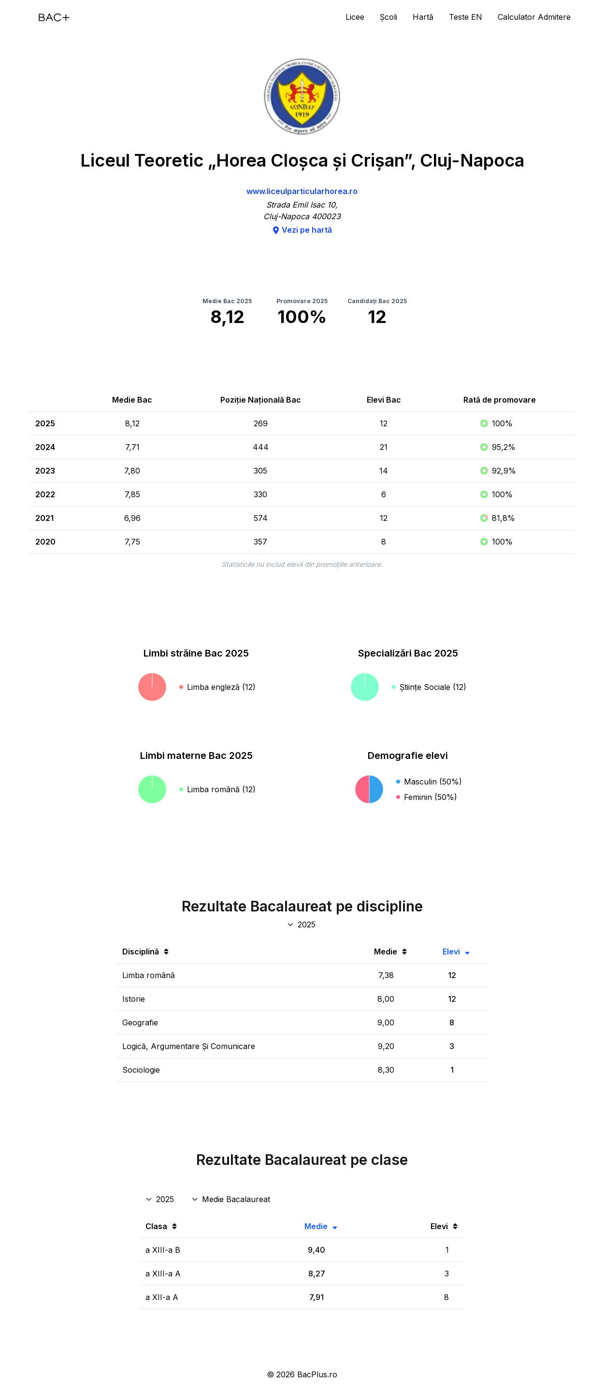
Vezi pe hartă (302, 230)
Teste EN (465, 17)
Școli (388, 17)
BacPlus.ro (317, 1374)
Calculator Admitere (534, 17)
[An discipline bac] (302, 924)
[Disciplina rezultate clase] (232, 1199)
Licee (354, 17)
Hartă (423, 17)
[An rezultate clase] (161, 1199)
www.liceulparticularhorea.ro (302, 191)
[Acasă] (54, 17)
